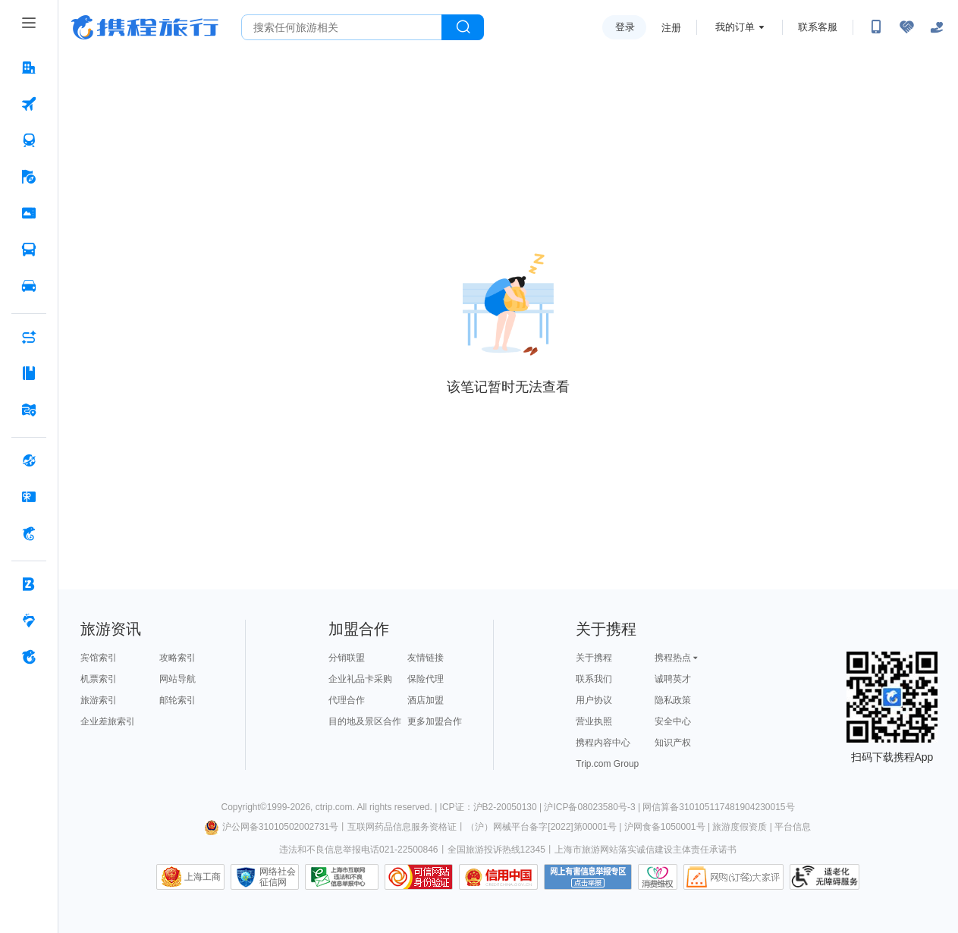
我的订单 (735, 27)
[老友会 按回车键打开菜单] (28, 620)
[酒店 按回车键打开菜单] (28, 67)
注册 (671, 28)
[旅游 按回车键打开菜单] (28, 177)
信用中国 (498, 877)
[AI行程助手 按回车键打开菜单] (28, 337)
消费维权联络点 (657, 877)
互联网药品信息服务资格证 (402, 826)
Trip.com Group (607, 764)
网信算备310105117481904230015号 (718, 807)
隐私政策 (673, 700)
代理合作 (346, 700)
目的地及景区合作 (364, 721)
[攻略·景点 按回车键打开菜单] (28, 373)
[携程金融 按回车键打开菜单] (28, 533)
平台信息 (792, 826)
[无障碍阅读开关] (906, 27)
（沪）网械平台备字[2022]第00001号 (541, 826)
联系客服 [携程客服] (817, 27)
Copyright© (243, 807)
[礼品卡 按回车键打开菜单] (28, 497)
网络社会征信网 (277, 876)
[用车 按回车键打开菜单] (28, 286)
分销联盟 (346, 657)
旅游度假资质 (739, 826)
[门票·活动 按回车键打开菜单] (28, 213)
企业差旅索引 (107, 721)
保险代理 (425, 679)
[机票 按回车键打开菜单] (28, 104)
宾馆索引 (98, 657)
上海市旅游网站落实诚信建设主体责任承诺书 (645, 849)
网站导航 (177, 679)
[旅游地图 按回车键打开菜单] (28, 410)
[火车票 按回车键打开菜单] (28, 140)
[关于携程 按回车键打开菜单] (28, 657)
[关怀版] (936, 27)
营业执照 (594, 721)
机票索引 (98, 679)
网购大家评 (733, 877)
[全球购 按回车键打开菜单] (28, 460)
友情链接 (425, 657)
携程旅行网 (144, 27)
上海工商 (202, 877)
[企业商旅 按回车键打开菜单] (28, 584)
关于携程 (594, 657)
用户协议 (594, 700)
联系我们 (594, 679)
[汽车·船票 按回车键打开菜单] (28, 249)
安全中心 (673, 721)
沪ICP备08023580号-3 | (593, 807)
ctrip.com (334, 807)
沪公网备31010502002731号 (271, 826)
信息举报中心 (341, 877)
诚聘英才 (673, 679)
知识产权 (673, 742)
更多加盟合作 (434, 721)
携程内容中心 (603, 742)
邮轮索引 (177, 700)
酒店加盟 (425, 700)
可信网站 (419, 877)
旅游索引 (98, 700)
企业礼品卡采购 (360, 679)
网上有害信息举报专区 (588, 877)
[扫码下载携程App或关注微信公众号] (876, 27)
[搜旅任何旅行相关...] (341, 27)
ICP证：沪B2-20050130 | (492, 807)
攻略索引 (177, 657)
